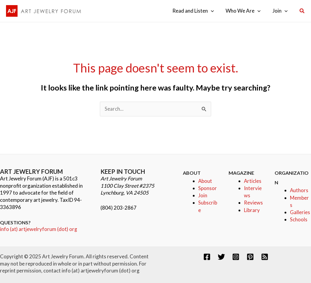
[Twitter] (221, 256)
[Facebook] (207, 256)
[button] (302, 11)
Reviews (253, 202)
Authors (299, 190)
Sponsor (207, 188)
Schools (298, 219)
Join (202, 195)
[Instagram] (235, 256)
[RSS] (264, 256)
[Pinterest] (250, 256)
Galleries (300, 212)
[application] (215, 10)
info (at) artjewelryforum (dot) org (39, 229)
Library (252, 209)
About (205, 181)
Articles (253, 181)
